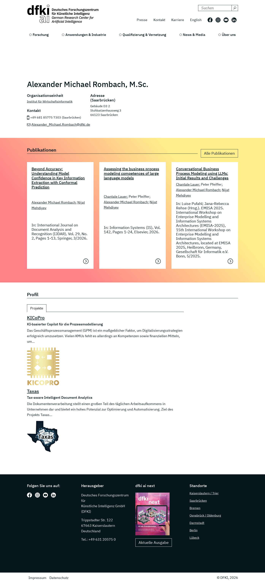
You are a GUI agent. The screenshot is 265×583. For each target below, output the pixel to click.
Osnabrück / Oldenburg (205, 515)
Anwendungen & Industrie (85, 34)
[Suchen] (235, 8)
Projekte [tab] (36, 308)
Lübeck (194, 537)
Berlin (194, 530)
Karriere (177, 20)
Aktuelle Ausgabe (154, 542)
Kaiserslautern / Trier (204, 493)
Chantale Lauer (115, 196)
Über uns (229, 34)
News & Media (194, 34)
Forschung (41, 34)
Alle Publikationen (219, 153)
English (196, 20)
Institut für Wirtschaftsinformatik (49, 101)
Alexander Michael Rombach (54, 202)
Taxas (33, 391)
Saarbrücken (198, 500)
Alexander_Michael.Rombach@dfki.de (60, 124)
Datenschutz (58, 578)
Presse (142, 20)
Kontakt (159, 20)
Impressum (37, 578)
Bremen (195, 508)
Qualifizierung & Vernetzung (144, 34)
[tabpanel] (105, 384)
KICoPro (36, 318)
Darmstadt (197, 523)
